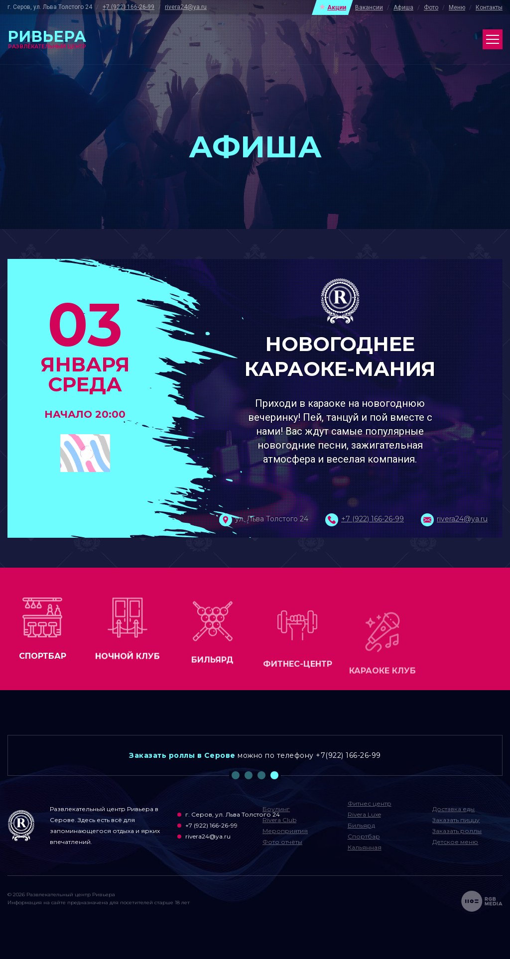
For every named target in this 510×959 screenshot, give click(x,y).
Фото (431, 7)
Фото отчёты (282, 841)
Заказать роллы (457, 831)
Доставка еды (453, 809)
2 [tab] (249, 775)
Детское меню (455, 841)
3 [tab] (261, 775)
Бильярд (361, 825)
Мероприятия (285, 831)
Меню (457, 7)
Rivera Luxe (364, 814)
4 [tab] (274, 775)
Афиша (403, 7)
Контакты (489, 7)
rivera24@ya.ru (186, 6)
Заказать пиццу (456, 820)
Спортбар (364, 836)
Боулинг (276, 809)
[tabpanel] (255, 755)
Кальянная (365, 847)
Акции (336, 7)
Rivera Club (279, 820)
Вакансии (369, 7)
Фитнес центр (369, 803)
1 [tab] (236, 775)
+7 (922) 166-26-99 (128, 6)
